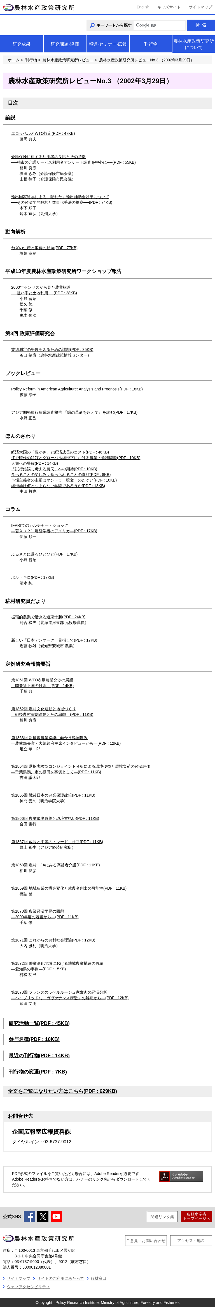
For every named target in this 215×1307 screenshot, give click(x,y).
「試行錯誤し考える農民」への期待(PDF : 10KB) (54, 469)
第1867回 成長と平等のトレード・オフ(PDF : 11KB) (57, 841)
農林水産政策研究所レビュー (68, 60)
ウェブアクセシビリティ (28, 1287)
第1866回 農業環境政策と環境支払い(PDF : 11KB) (55, 818)
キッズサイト (169, 7)
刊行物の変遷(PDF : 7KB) (38, 1072)
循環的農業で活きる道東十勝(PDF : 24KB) (48, 617)
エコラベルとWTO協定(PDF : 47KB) (43, 133)
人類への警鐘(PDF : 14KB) (34, 463)
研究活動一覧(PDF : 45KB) (39, 1023)
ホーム (14, 60)
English (143, 7)
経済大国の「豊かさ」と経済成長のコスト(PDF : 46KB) (60, 452)
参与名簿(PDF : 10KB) (34, 1039)
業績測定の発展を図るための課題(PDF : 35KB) (52, 349)
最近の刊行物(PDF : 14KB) (39, 1055)
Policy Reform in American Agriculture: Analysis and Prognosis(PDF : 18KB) (77, 389)
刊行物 (31, 60)
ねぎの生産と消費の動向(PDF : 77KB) (44, 248)
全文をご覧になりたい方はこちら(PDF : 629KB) (62, 1091)
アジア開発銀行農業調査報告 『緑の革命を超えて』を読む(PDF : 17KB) (74, 412)
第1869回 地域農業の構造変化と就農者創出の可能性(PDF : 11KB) (69, 888)
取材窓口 (98, 1278)
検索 (201, 25)
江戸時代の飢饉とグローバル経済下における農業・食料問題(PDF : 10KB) (75, 457)
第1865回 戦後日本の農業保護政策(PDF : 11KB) (53, 795)
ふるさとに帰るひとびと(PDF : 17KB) (44, 554)
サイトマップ (200, 7)
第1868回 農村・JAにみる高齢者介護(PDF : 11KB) (55, 865)
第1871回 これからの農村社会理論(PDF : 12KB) (53, 940)
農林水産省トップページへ (196, 1216)
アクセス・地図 (191, 1240)
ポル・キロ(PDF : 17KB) (32, 577)
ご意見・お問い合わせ (145, 1240)
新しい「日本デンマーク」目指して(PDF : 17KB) (54, 640)
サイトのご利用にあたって (60, 1278)
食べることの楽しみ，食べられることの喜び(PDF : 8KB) (61, 474)
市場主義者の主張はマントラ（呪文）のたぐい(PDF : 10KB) (64, 480)
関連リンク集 (162, 1217)
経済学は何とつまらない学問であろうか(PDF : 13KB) (58, 486)
